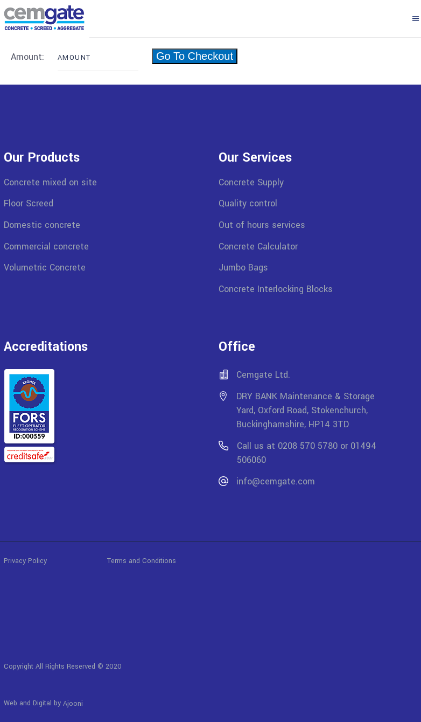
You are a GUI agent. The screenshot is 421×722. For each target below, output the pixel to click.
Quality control (248, 203)
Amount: (29, 57)
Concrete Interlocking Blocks (276, 289)
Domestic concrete (42, 225)
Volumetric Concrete (45, 267)
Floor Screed (28, 203)
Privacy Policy (55, 560)
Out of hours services (262, 225)
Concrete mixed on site (50, 182)
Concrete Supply (251, 182)
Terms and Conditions (141, 560)
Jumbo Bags (243, 267)
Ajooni (73, 704)
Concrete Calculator (258, 246)
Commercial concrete (46, 246)
